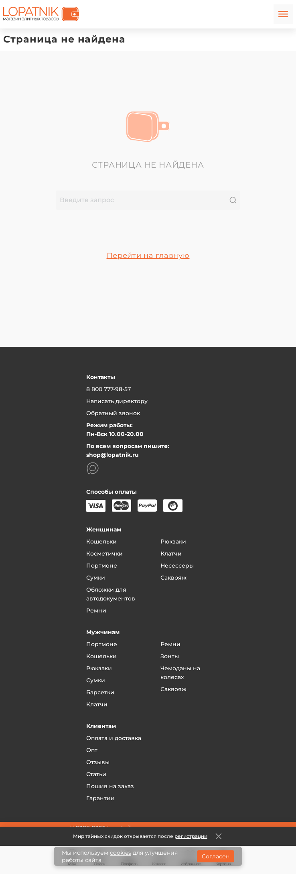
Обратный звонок (113, 413)
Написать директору (117, 401)
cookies (120, 852)
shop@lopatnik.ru (112, 454)
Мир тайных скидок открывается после (140, 836)
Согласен (215, 856)
